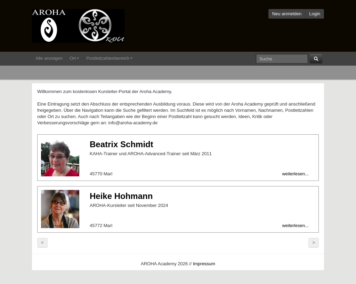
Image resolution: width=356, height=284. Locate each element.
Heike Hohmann (121, 196)
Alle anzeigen (49, 58)
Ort (74, 58)
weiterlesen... (295, 173)
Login (314, 13)
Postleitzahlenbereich (109, 58)
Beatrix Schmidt (121, 144)
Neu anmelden (287, 13)
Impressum (204, 263)
